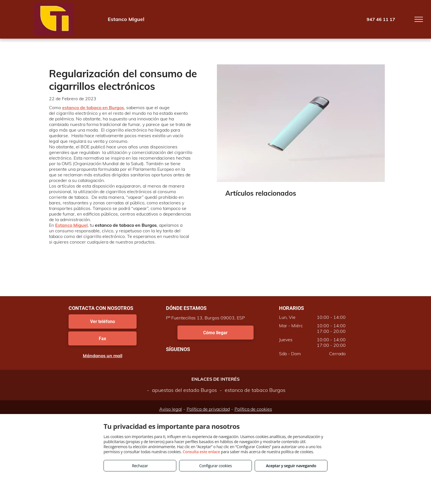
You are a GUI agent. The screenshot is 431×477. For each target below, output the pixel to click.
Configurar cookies (215, 465)
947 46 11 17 (381, 19)
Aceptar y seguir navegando (291, 465)
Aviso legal (170, 409)
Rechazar (140, 465)
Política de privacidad (208, 409)
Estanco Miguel (71, 225)
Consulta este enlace (201, 451)
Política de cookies (253, 409)
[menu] (418, 19)
